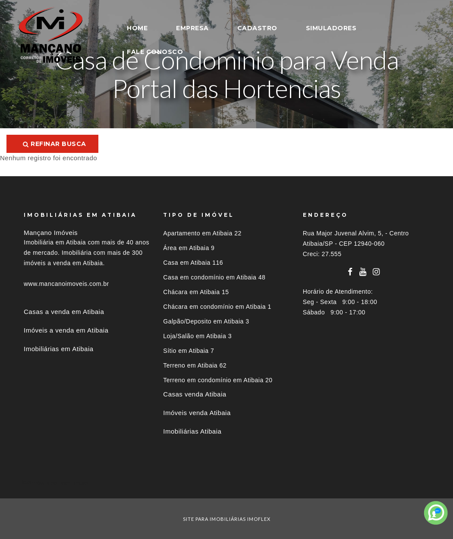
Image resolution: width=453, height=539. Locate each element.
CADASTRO (257, 28)
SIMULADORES (331, 28)
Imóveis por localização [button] (59, 482)
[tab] (226, 483)
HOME (137, 28)
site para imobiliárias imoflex (227, 519)
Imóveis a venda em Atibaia (66, 330)
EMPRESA (192, 28)
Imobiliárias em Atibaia (59, 348)
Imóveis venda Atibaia (196, 412)
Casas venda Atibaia (194, 394)
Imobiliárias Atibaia (192, 431)
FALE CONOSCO (155, 52)
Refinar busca (54, 144)
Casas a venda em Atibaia (64, 311)
